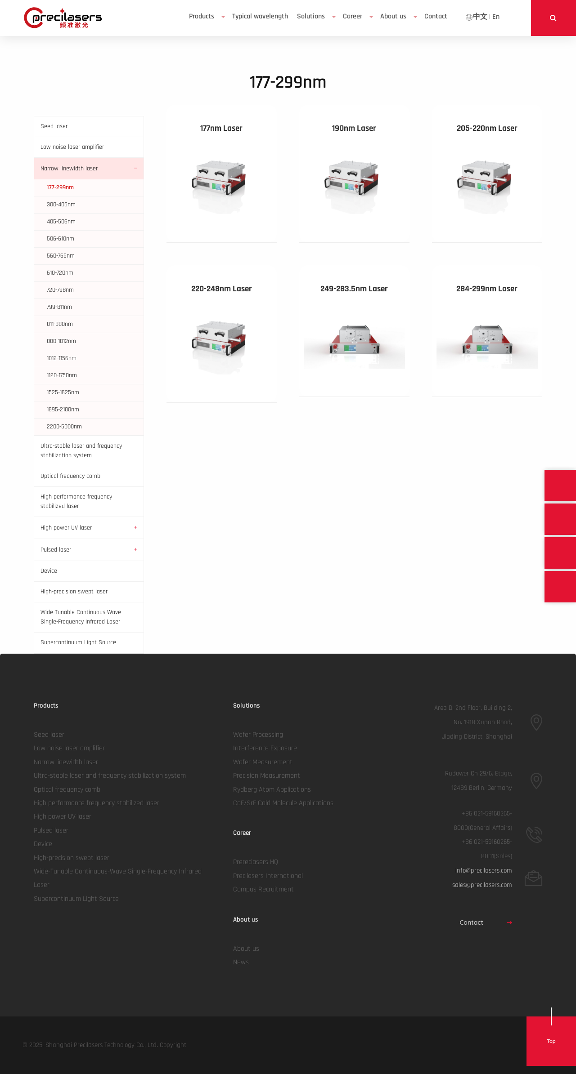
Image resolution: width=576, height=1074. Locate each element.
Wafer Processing (258, 735)
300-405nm (61, 205)
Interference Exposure (265, 748)
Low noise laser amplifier (72, 147)
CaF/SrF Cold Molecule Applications (283, 803)
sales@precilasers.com (482, 885)
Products (201, 16)
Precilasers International (268, 876)
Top (551, 1041)
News (241, 962)
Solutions (311, 16)
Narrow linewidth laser (69, 169)
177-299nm (60, 187)
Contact (485, 922)
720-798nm (60, 290)
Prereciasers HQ (255, 862)
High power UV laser (66, 528)
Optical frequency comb (70, 476)
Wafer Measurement (262, 762)
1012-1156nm (61, 358)
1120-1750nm (62, 375)
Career (352, 16)
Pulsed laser (55, 550)
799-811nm (59, 307)
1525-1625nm (63, 392)
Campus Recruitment (263, 889)
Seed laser (54, 126)
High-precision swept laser (74, 592)
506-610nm (60, 239)
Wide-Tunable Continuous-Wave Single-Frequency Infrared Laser (80, 617)
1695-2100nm (63, 410)
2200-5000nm (64, 427)
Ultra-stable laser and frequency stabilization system (81, 450)
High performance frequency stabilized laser (76, 501)
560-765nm (61, 256)
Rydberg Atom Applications (272, 789)
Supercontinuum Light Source (78, 642)
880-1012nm (61, 341)
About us (393, 16)
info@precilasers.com (483, 870)
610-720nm (60, 273)
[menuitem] (206, 16)
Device (48, 571)
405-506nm (61, 222)
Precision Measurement (266, 775)
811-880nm (60, 324)
